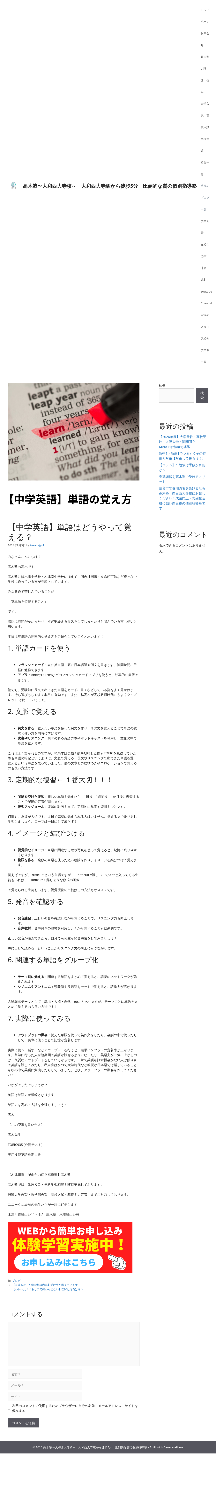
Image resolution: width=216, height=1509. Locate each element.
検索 (162, 385)
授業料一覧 (205, 356)
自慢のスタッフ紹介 (205, 326)
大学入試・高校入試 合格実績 (206, 127)
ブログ (16, 1280)
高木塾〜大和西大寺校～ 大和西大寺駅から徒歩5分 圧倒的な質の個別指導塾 (110, 185)
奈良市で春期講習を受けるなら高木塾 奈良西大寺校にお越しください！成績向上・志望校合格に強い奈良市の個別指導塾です (182, 498)
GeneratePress (173, 1447)
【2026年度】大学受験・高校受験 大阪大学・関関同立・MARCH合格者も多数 (182, 441)
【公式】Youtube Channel (206, 285)
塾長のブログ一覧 (205, 197)
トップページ (205, 15)
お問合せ (205, 39)
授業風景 (205, 227)
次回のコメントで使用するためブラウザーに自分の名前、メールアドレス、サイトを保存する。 (75, 1408)
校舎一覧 (205, 168)
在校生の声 (205, 250)
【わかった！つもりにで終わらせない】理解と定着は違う (47, 1289)
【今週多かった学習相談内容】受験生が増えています (45, 1285)
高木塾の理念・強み (205, 74)
